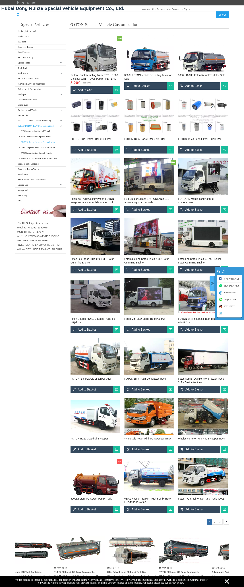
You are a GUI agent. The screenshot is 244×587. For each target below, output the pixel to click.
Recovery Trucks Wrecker (29, 169)
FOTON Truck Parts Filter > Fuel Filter (199, 139)
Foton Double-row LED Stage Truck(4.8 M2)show (93, 320)
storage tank (23, 190)
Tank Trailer (23, 68)
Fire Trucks (23, 115)
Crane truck (23, 105)
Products (161, 9)
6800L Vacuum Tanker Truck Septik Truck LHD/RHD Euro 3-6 (147, 500)
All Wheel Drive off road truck (31, 84)
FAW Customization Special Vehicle (37, 136)
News (168, 9)
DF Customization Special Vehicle (36, 131)
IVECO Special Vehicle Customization (38, 147)
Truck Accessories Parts (28, 78)
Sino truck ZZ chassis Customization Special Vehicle (43, 158)
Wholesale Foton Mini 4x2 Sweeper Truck (147, 438)
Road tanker (23, 174)
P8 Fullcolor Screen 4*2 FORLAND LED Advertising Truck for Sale (146, 200)
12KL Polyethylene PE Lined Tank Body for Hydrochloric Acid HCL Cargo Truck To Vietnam (133, 572)
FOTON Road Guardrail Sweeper (89, 438)
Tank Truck (23, 73)
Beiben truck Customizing (29, 89)
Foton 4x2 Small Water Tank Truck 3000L (201, 498)
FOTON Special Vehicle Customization (38, 142)
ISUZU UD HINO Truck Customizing (34, 120)
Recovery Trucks (25, 47)
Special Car (23, 185)
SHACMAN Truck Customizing (32, 179)
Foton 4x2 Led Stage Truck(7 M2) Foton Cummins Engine (146, 260)
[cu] (40, 211)
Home (144, 9)
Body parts (22, 94)
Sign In (187, 9)
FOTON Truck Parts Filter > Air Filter (144, 139)
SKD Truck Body (25, 57)
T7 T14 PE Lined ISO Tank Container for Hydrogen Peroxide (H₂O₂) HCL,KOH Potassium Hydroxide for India (186, 572)
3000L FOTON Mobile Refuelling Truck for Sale (148, 77)
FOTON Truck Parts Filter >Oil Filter (91, 139)
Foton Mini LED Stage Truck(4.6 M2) (145, 318)
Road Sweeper (24, 52)
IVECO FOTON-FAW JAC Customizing (36, 126)
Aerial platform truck (27, 31)
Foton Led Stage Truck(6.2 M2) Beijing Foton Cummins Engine (200, 260)
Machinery (22, 195)
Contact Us (177, 9)
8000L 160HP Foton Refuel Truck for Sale (201, 75)
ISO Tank (22, 41)
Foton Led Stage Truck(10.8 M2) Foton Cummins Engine (92, 260)
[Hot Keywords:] (222, 14)
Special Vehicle (24, 63)
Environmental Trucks (27, 110)
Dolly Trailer (23, 36)
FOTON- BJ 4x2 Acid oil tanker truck (91, 378)
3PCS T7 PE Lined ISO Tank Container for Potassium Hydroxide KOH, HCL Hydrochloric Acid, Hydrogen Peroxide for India (28, 572)
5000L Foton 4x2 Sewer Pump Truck (91, 498)
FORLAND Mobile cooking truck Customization (196, 200)
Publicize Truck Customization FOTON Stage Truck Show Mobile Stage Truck (92, 200)
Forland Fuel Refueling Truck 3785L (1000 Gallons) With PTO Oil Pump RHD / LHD (94, 77)
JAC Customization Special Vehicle (36, 153)
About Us (151, 9)
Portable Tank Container (28, 164)
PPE (20, 200)
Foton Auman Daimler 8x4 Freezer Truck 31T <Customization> (201, 380)
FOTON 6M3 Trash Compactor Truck (145, 378)
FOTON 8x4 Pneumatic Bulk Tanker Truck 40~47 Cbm (201, 320)
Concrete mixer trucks (27, 99)
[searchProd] (119, 14)
